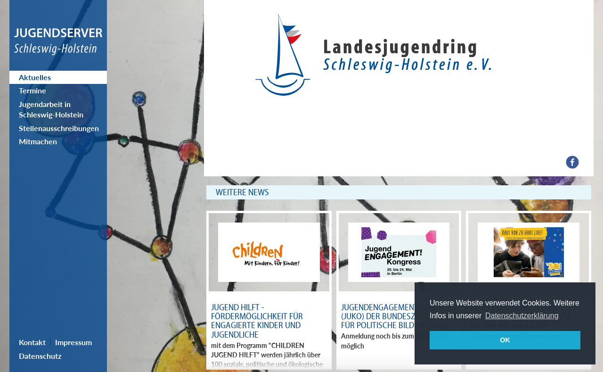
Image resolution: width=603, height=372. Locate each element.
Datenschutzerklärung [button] (522, 316)
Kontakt (32, 342)
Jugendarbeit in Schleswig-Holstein (51, 109)
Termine (32, 90)
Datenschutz (40, 355)
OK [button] (505, 340)
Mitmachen (38, 141)
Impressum (73, 342)
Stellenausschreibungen (59, 128)
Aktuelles (35, 77)
